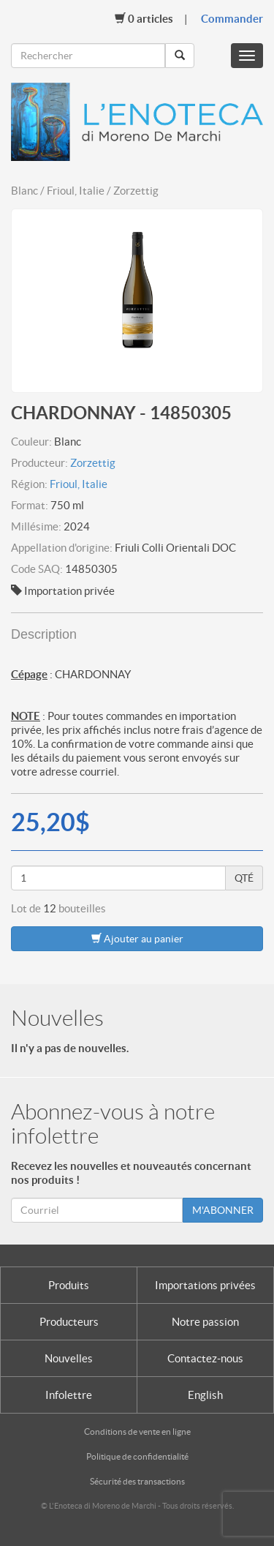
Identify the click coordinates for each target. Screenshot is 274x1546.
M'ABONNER (223, 1210)
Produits (68, 1285)
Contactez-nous (205, 1358)
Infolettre (68, 1395)
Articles (144, 18)
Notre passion (205, 1322)
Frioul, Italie (78, 484)
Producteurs (69, 1322)
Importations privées (205, 1285)
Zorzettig (92, 463)
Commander (232, 18)
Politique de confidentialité (137, 1456)
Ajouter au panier (137, 938)
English (205, 1395)
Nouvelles (69, 1358)
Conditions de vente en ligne (137, 1431)
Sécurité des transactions (137, 1481)
